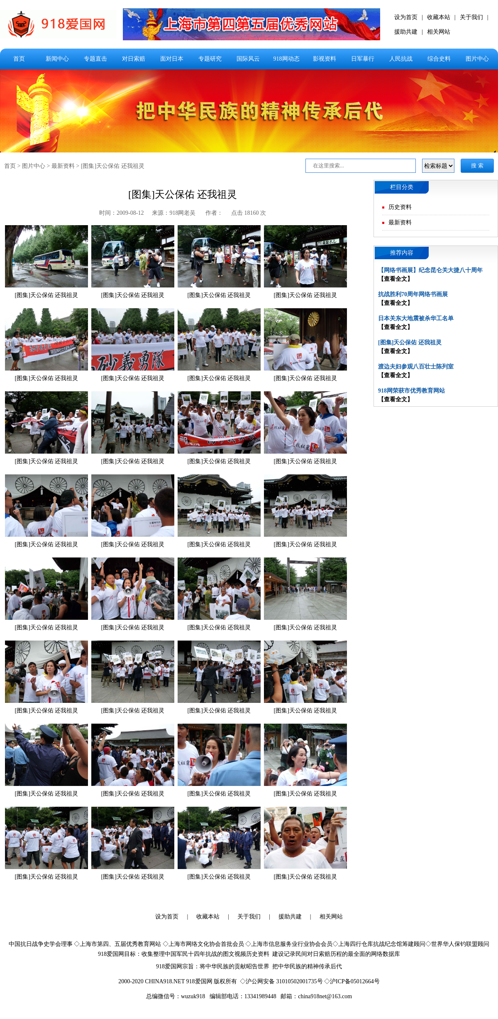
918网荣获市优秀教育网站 (411, 391)
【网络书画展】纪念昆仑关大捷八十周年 (430, 270)
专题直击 (95, 59)
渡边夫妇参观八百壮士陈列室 (416, 366)
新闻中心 (57, 59)
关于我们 (471, 17)
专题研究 (210, 59)
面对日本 (171, 59)
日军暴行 (362, 59)
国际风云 (248, 59)
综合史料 (439, 59)
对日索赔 (133, 59)
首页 (19, 59)
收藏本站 (438, 17)
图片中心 (477, 59)
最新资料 (63, 166)
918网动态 (286, 59)
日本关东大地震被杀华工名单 (416, 318)
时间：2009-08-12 (121, 213)
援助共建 (405, 32)
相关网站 (438, 32)
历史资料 (400, 207)
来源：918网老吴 (174, 213)
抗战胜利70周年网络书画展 (413, 294)
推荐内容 (401, 253)
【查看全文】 (395, 279)
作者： (214, 213)
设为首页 (405, 17)
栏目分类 (401, 187)
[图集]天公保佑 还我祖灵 (112, 166)
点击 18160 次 (248, 213)
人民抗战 (401, 59)
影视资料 (324, 59)
